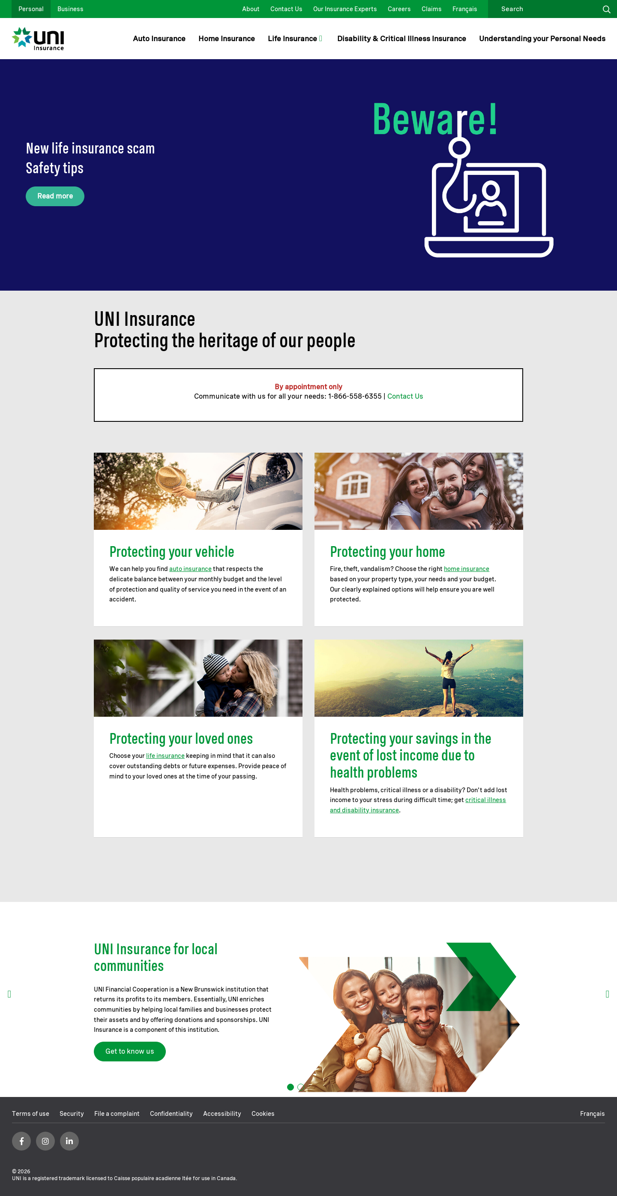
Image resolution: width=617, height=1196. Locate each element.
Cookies (263, 1113)
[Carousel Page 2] (300, 1087)
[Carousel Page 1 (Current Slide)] (290, 1087)
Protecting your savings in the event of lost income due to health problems (410, 755)
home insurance (466, 568)
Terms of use (30, 1113)
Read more (55, 196)
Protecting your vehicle (171, 551)
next (607, 994)
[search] (544, 9)
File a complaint (117, 1113)
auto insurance (190, 568)
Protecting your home (387, 551)
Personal (31, 9)
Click (606, 9)
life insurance (165, 755)
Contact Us (286, 9)
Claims (432, 9)
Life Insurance (292, 38)
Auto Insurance (159, 38)
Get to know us (129, 1051)
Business (70, 9)
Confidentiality (171, 1113)
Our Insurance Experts (345, 9)
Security (72, 1113)
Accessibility (222, 1113)
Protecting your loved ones (181, 738)
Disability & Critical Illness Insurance (401, 38)
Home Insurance (226, 38)
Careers (399, 9)
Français (464, 9)
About (251, 9)
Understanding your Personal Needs (542, 38)
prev (9, 994)
